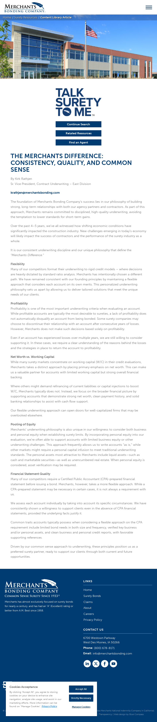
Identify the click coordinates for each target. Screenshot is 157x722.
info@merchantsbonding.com (112, 653)
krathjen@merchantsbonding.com (35, 192)
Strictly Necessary (81, 698)
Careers (88, 614)
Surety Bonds (92, 596)
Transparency (105, 714)
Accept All (81, 689)
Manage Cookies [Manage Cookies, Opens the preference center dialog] (81, 706)
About (87, 608)
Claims (88, 602)
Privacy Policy (92, 619)
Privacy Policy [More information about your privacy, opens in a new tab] (49, 706)
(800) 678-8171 (104, 648)
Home (87, 590)
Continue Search (78, 124)
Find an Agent (78, 142)
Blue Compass (136, 714)
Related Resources (78, 133)
